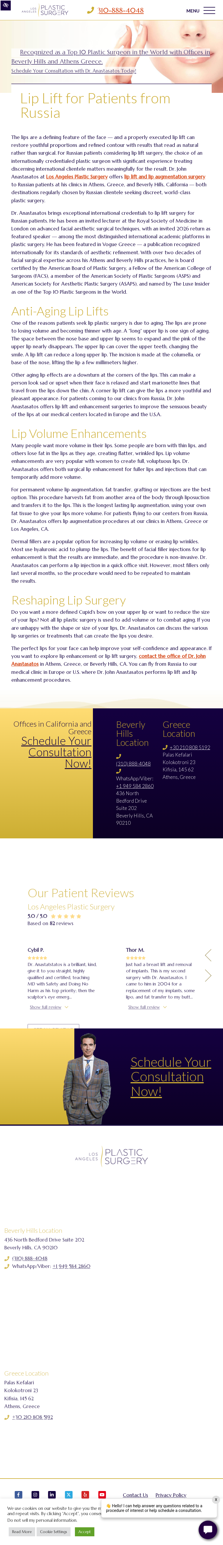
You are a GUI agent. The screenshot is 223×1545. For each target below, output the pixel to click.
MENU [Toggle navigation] (200, 10)
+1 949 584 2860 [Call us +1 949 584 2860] (135, 786)
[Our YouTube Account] (102, 1498)
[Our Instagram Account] (35, 1498)
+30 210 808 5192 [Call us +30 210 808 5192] (190, 747)
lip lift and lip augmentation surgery (164, 177)
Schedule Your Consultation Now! (56, 752)
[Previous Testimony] (208, 1024)
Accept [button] (84, 1531)
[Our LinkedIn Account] (51, 1498)
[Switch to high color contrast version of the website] (5, 5)
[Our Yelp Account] (85, 1498)
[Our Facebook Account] (18, 1498)
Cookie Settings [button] (53, 1531)
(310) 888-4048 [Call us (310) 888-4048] (133, 764)
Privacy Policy (171, 1495)
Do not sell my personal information (41, 1520)
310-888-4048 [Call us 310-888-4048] (121, 10)
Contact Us (135, 1495)
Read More (22, 1531)
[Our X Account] (68, 1498)
